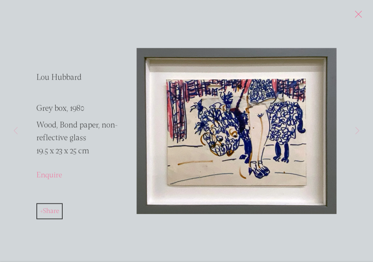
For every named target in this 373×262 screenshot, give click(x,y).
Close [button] (358, 16)
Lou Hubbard (59, 79)
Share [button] (51, 213)
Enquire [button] (49, 177)
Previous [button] (15, 131)
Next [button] (357, 131)
